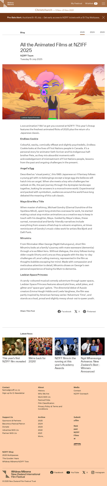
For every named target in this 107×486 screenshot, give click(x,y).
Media (76, 387)
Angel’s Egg (27, 168)
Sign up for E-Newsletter (13, 393)
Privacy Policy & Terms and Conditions (50, 407)
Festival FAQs (44, 400)
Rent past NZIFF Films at (76, 432)
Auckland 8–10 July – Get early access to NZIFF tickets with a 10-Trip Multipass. (53, 17)
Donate (5, 427)
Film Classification (46, 403)
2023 (40, 427)
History (41, 390)
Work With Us (44, 397)
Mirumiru (25, 238)
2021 (40, 433)
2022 (40, 430)
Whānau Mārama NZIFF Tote (15, 461)
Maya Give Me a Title (32, 201)
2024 (40, 423)
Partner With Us (9, 433)
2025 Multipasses (10, 455)
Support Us (7, 417)
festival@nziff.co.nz (11, 390)
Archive (41, 417)
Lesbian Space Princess (34, 274)
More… (41, 436)
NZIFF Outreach (81, 393)
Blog (22, 32)
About (41, 387)
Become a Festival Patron (13, 423)
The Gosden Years (10, 458)
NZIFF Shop (7, 452)
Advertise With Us (10, 430)
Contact (6, 387)
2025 (40, 420)
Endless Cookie (29, 138)
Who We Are (43, 393)
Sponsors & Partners (11, 420)
